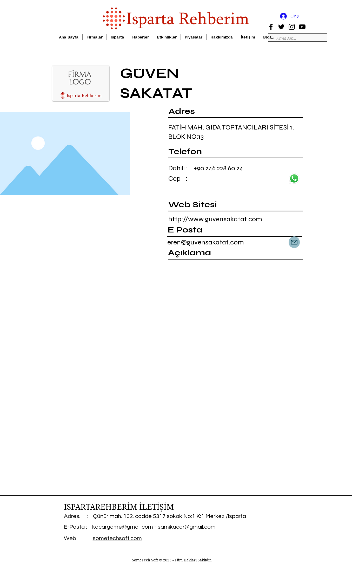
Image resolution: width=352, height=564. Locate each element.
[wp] (294, 178)
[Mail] (294, 242)
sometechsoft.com (117, 538)
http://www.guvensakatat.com (215, 219)
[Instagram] (292, 27)
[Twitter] (281, 27)
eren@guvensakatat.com (205, 242)
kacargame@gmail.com (122, 527)
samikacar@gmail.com (187, 527)
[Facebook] (271, 27)
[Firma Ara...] (296, 38)
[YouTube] (302, 27)
